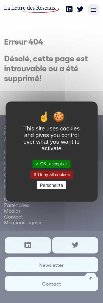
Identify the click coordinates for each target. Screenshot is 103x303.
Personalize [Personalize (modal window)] (51, 185)
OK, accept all (51, 163)
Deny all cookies (51, 174)
